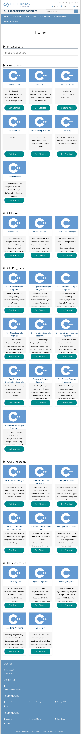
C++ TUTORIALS (17, 16)
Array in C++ (14, 130)
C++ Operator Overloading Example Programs (14, 382)
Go (76, 11)
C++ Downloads (14, 176)
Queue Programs (40, 581)
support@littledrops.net (12, 689)
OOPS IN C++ (31, 16)
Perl (7, 706)
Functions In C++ (67, 84)
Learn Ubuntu (36, 719)
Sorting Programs (66, 581)
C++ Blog (67, 130)
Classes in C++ (14, 231)
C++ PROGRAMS (45, 16)
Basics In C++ (14, 84)
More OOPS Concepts (67, 231)
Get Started (14, 107)
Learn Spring (36, 702)
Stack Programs (14, 581)
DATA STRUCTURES (11, 22)
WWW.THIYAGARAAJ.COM (59, 731)
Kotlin (76, 2)
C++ (67, 2)
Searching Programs (14, 628)
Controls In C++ (40, 84)
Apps (56, 6)
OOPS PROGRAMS (60, 16)
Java (72, 2)
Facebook (66, 6)
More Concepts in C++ (40, 130)
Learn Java (10, 719)
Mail (77, 6)
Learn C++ (9, 723)
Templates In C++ (66, 480)
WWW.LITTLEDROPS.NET (43, 731)
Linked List (40, 628)
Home (59, 2)
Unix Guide (61, 719)
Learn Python (11, 702)
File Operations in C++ (66, 526)
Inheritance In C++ (41, 231)
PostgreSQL (61, 702)
